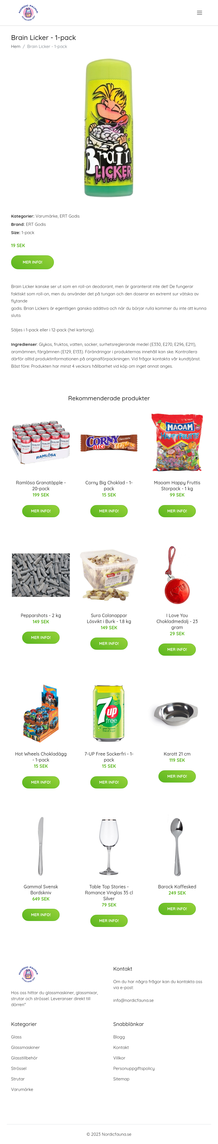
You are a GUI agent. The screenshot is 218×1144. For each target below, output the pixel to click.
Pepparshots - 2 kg (41, 615)
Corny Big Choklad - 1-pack (109, 485)
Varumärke (46, 216)
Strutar (18, 1079)
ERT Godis (69, 216)
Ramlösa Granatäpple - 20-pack (41, 485)
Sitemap (121, 1079)
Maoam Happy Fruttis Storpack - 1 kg (177, 485)
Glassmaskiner (25, 1047)
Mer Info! (32, 262)
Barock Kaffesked (177, 886)
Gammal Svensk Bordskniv (41, 889)
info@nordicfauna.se (133, 1000)
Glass (16, 1037)
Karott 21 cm (177, 754)
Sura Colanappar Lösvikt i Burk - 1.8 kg (109, 618)
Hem (15, 46)
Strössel (18, 1068)
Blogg (119, 1037)
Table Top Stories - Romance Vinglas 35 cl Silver (109, 892)
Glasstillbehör (24, 1058)
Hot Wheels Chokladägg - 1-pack (41, 757)
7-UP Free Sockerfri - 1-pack (109, 757)
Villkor (119, 1058)
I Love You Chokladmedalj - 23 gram (177, 621)
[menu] (200, 13)
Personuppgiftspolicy (134, 1068)
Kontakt (121, 1047)
